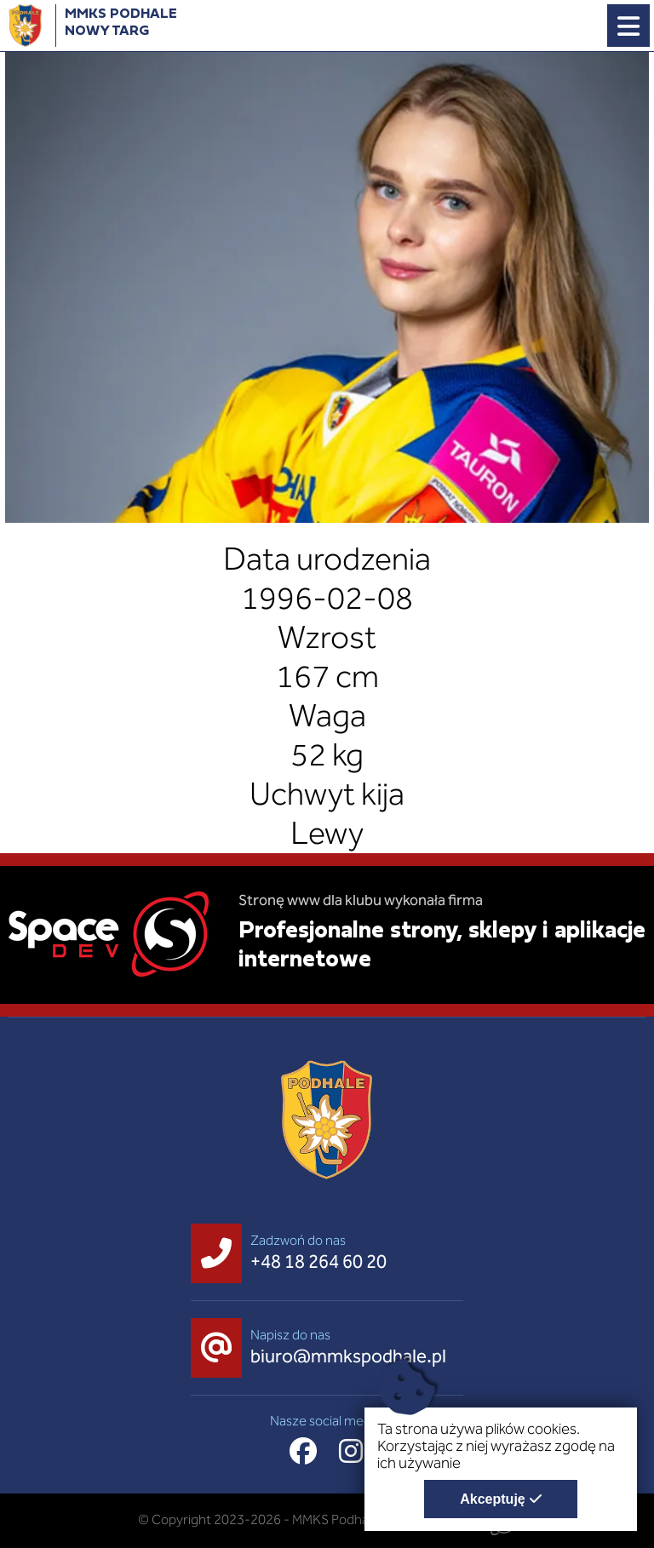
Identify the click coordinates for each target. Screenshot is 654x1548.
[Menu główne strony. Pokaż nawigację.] (628, 25)
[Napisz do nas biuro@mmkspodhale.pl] (323, 1348)
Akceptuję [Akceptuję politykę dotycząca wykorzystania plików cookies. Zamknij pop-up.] (492, 1499)
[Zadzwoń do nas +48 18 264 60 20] (293, 1253)
